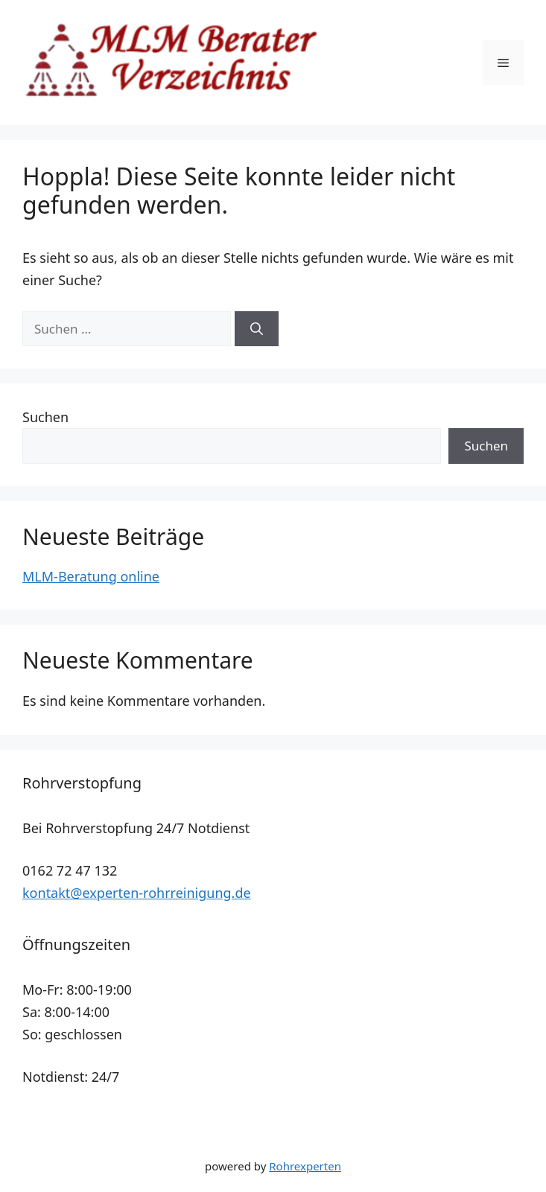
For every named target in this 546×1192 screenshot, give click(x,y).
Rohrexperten (305, 1165)
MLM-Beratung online (90, 576)
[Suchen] (257, 329)
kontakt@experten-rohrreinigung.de (136, 893)
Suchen (45, 417)
